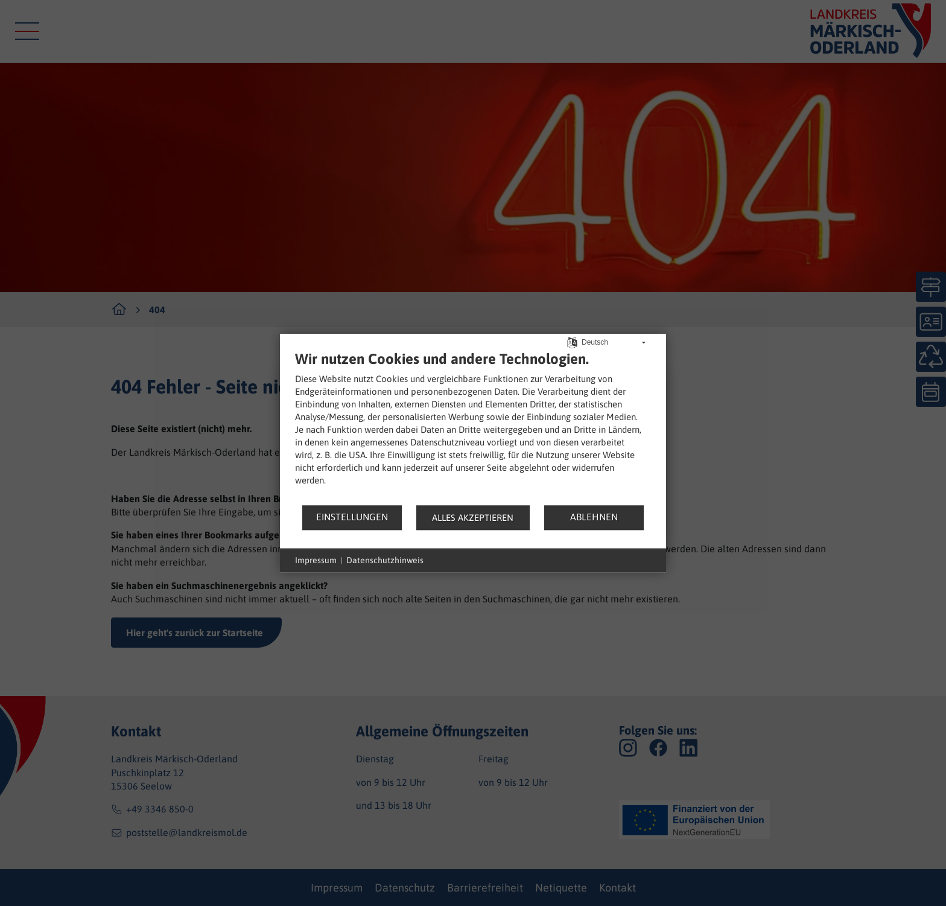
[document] (473, 427)
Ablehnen (594, 516)
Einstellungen (352, 516)
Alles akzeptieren (472, 517)
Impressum (316, 560)
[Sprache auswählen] (572, 341)
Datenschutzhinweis (385, 560)
